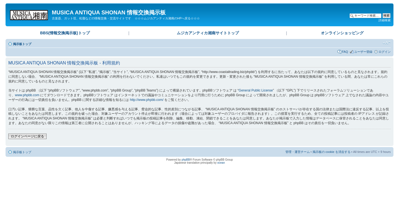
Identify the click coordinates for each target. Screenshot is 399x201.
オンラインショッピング (342, 33)
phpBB (185, 159)
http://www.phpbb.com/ (146, 100)
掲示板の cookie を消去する (332, 151)
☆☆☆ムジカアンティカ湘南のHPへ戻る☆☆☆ (167, 18)
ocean (221, 162)
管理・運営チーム (297, 151)
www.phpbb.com (27, 95)
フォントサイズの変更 (387, 42)
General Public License (256, 90)
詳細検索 (384, 20)
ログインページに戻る (27, 136)
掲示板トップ (22, 44)
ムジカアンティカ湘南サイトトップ (208, 33)
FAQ (345, 51)
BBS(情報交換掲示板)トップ (65, 33)
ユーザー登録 (363, 51)
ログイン (384, 51)
